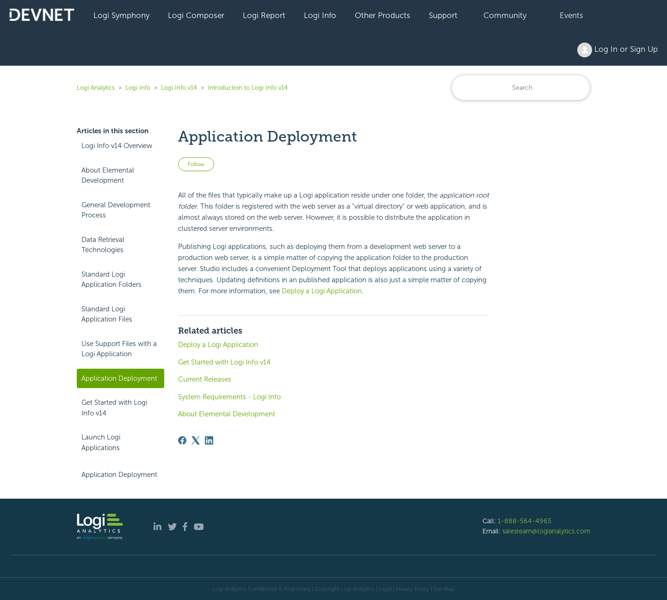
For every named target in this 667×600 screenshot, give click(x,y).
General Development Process (115, 210)
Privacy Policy (412, 589)
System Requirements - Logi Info (229, 397)
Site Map (443, 589)
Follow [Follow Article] (196, 164)
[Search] (520, 87)
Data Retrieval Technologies (102, 244)
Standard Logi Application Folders (111, 279)
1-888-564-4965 (524, 521)
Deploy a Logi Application (322, 291)
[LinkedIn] (209, 440)
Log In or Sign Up (617, 50)
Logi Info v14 (179, 87)
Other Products (382, 15)
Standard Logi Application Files (106, 314)
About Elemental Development (107, 175)
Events (571, 15)
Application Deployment (119, 378)
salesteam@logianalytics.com (546, 531)
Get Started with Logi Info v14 (114, 407)
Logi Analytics (96, 87)
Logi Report (264, 15)
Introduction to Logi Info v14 (248, 87)
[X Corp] (195, 440)
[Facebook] (182, 440)
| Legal (384, 589)
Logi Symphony (121, 15)
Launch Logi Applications (100, 442)
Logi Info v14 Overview (116, 146)
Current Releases (204, 379)
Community (504, 15)
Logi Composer (196, 15)
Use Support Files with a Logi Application (119, 349)
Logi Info (320, 15)
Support (443, 15)
